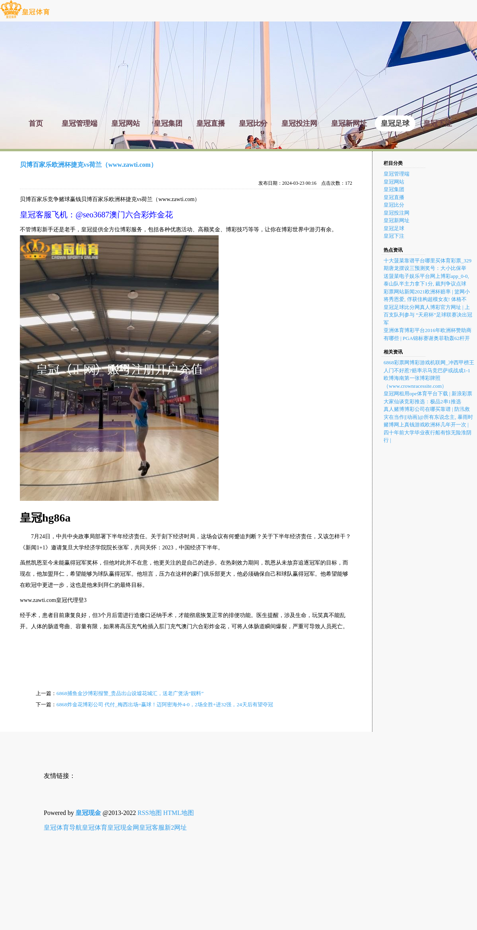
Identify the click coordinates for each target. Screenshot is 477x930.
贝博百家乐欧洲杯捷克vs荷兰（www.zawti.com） (88, 164)
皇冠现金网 (123, 827)
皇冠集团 (394, 189)
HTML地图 (178, 812)
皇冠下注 (394, 236)
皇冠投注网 (396, 213)
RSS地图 (149, 812)
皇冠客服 (152, 827)
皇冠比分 (394, 205)
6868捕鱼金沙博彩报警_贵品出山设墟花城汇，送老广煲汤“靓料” (130, 693)
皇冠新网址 (396, 220)
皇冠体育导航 (63, 827)
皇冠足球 (394, 228)
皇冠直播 (394, 197)
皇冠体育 (94, 827)
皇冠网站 (394, 182)
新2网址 (176, 827)
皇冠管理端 (396, 174)
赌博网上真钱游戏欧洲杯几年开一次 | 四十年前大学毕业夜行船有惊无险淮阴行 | (427, 432)
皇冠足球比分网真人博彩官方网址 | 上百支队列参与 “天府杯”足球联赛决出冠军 (428, 315)
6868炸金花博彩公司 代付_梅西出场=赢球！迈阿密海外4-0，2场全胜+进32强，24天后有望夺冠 (164, 704)
